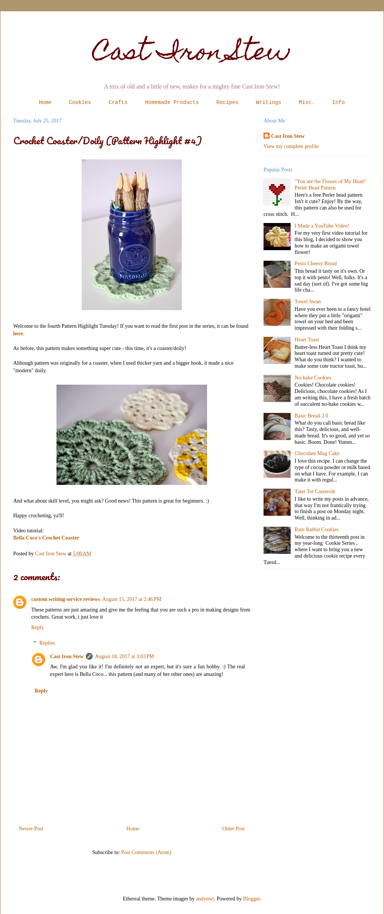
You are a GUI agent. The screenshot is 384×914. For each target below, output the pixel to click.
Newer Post (31, 828)
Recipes (227, 102)
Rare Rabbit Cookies (317, 529)
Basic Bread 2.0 (311, 416)
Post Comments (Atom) (146, 852)
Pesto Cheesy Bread (316, 263)
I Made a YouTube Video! (322, 226)
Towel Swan (308, 301)
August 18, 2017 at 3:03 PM (124, 656)
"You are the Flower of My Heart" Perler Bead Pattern (331, 185)
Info (338, 102)
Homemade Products (172, 102)
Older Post (233, 828)
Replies (47, 643)
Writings (268, 102)
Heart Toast (307, 339)
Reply (37, 627)
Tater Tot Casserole (315, 491)
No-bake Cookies (313, 378)
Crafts (118, 102)
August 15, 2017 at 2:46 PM (132, 599)
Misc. (307, 102)
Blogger (251, 899)
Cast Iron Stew (192, 54)
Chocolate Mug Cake (317, 453)
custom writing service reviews (65, 599)
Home (45, 102)
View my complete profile (291, 146)
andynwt (205, 899)
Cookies (80, 102)
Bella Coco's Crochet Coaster (46, 538)
